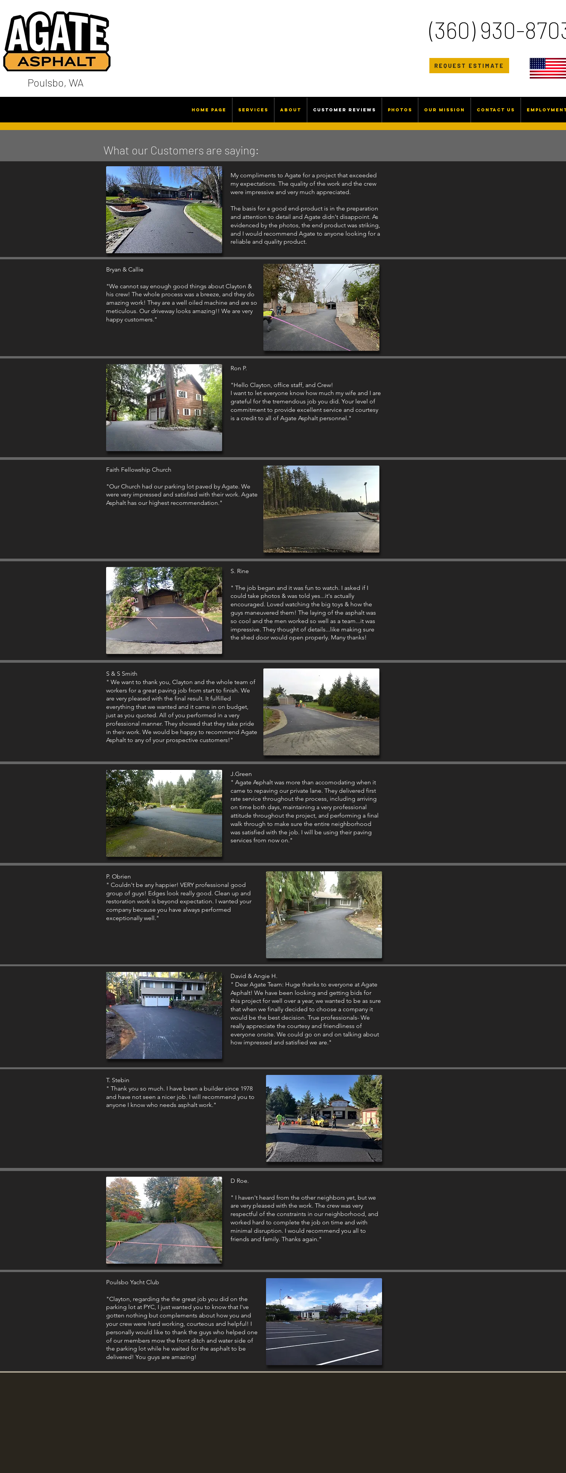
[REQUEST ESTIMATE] (469, 65)
